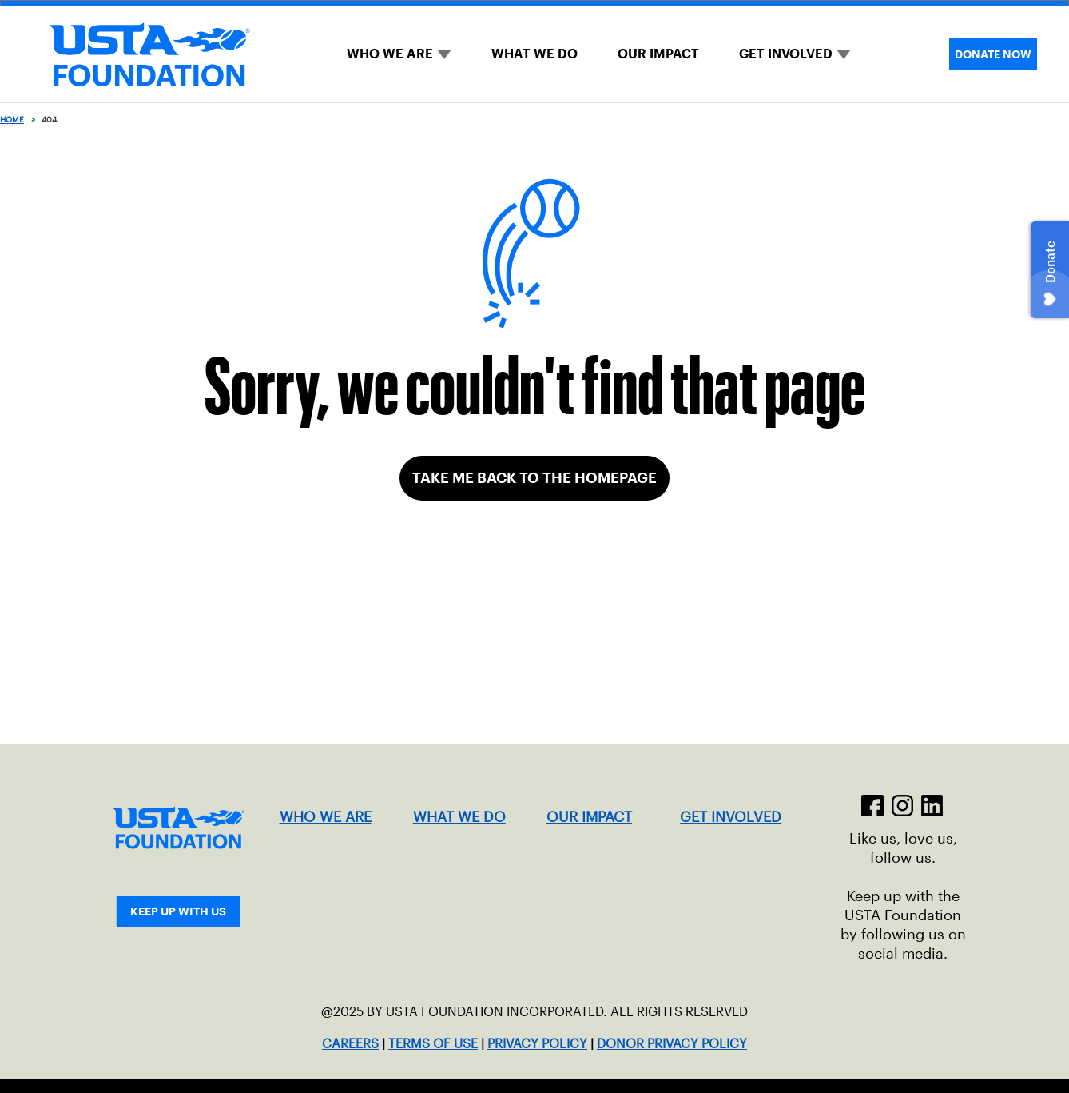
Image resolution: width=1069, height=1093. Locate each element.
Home (12, 119)
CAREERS (350, 1044)
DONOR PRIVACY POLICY (672, 1044)
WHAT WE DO (534, 54)
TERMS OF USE (433, 1044)
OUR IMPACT (658, 54)
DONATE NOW (993, 54)
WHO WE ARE (390, 54)
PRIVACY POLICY (537, 1044)
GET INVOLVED (786, 54)
